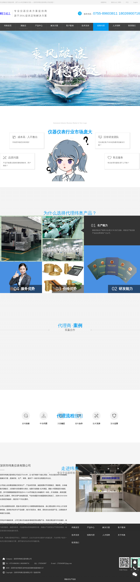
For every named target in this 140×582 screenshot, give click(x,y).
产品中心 (39, 27)
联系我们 (132, 27)
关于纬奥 (121, 535)
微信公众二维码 (116, 2)
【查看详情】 (5, 551)
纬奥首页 (8, 27)
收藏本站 (103, 2)
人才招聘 (116, 27)
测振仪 (23, 27)
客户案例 (70, 27)
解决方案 (54, 27)
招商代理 (101, 27)
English (135, 2)
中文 (127, 2)
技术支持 (85, 27)
